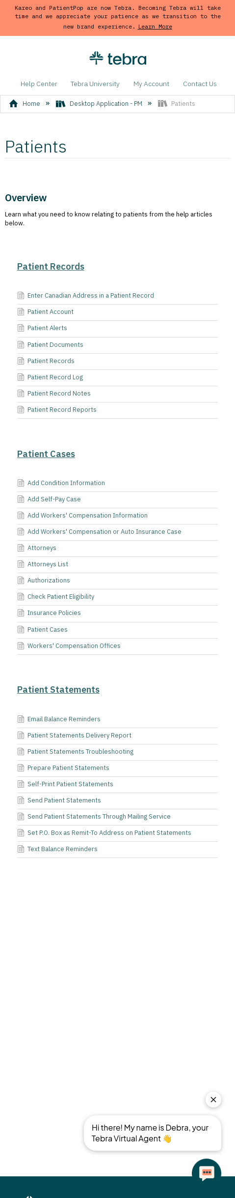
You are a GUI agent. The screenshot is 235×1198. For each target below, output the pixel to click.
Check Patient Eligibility (55, 597)
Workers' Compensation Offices (69, 646)
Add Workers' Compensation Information (82, 516)
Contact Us (200, 83)
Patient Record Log (50, 377)
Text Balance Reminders (57, 849)
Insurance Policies (49, 613)
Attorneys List (42, 564)
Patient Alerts (42, 328)
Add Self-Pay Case (49, 499)
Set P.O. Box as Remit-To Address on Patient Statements (104, 833)
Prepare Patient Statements (63, 768)
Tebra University (95, 83)
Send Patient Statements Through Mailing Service (94, 817)
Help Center (39, 83)
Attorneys (36, 548)
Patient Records (50, 266)
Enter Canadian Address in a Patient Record (85, 296)
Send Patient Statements (59, 801)
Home (25, 103)
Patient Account (45, 312)
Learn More (155, 26)
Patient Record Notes (54, 394)
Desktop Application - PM (100, 103)
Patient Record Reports (57, 410)
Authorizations (43, 581)
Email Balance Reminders (59, 719)
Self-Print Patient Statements (65, 784)
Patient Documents (50, 345)
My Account (151, 83)
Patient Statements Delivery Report (74, 736)
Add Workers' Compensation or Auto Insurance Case (99, 532)
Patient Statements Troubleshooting (75, 752)
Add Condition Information (61, 483)
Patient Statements (58, 689)
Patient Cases (46, 454)
